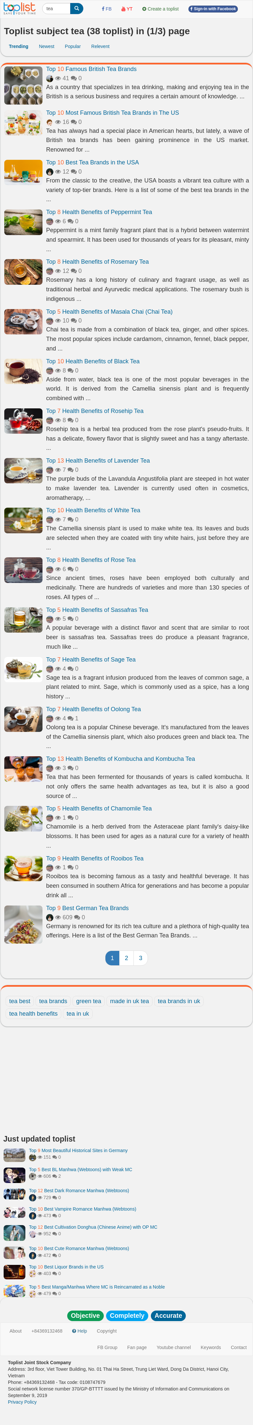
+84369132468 (47, 1331)
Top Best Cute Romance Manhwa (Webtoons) (79, 1248)
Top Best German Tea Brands (87, 908)
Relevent (100, 46)
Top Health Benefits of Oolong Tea (93, 709)
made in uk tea (129, 1001)
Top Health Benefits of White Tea (93, 510)
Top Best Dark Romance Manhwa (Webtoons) (79, 1190)
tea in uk (78, 1013)
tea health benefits (33, 1013)
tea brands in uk (179, 1001)
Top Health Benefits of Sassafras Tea (97, 610)
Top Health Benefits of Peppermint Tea (99, 212)
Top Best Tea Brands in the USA (92, 162)
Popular (73, 46)
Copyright (107, 1331)
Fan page (137, 1347)
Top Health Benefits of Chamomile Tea (99, 808)
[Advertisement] (126, 1082)
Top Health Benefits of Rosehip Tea (95, 411)
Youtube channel (173, 1347)
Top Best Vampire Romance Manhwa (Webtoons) (82, 1209)
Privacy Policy (22, 1402)
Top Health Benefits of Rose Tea (91, 560)
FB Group (108, 1347)
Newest (46, 46)
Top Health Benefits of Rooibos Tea (95, 858)
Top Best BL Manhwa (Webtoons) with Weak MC (80, 1169)
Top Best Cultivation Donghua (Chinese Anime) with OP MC (93, 1227)
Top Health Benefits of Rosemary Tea (97, 261)
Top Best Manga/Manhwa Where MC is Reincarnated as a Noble (97, 1287)
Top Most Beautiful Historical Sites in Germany (78, 1150)
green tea (88, 1001)
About (16, 1331)
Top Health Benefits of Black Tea (93, 361)
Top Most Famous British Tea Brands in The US (112, 112)
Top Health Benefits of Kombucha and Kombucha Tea (120, 759)
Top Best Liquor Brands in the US (66, 1266)
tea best (19, 1001)
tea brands (53, 1001)
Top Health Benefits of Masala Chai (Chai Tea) (109, 311)
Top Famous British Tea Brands (91, 69)
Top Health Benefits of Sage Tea (91, 659)
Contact (239, 1347)
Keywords (211, 1347)
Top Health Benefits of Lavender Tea (98, 460)
